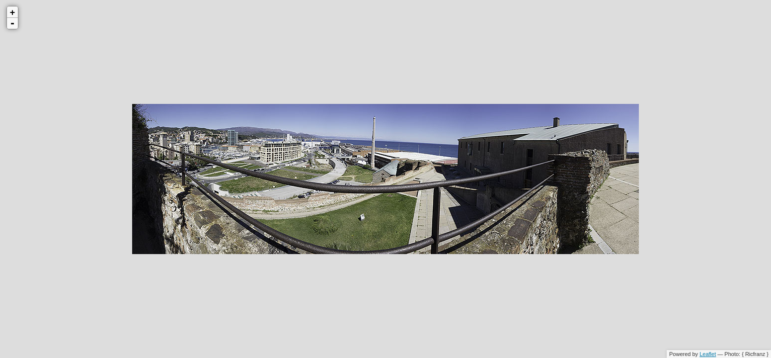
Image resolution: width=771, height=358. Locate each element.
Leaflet (707, 354)
